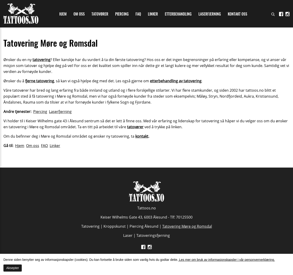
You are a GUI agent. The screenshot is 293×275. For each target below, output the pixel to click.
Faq (138, 14)
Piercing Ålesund (144, 226)
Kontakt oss (237, 14)
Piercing (122, 14)
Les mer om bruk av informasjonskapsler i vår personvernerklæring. (226, 260)
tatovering (41, 59)
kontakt (141, 136)
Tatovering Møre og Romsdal (187, 226)
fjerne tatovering (39, 80)
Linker (153, 14)
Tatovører (100, 14)
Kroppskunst (114, 226)
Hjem (63, 14)
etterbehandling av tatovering (175, 80)
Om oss (79, 14)
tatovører (135, 126)
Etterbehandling (178, 14)
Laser (128, 235)
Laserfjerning (209, 14)
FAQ (44, 145)
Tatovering (90, 226)
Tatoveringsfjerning (153, 235)
